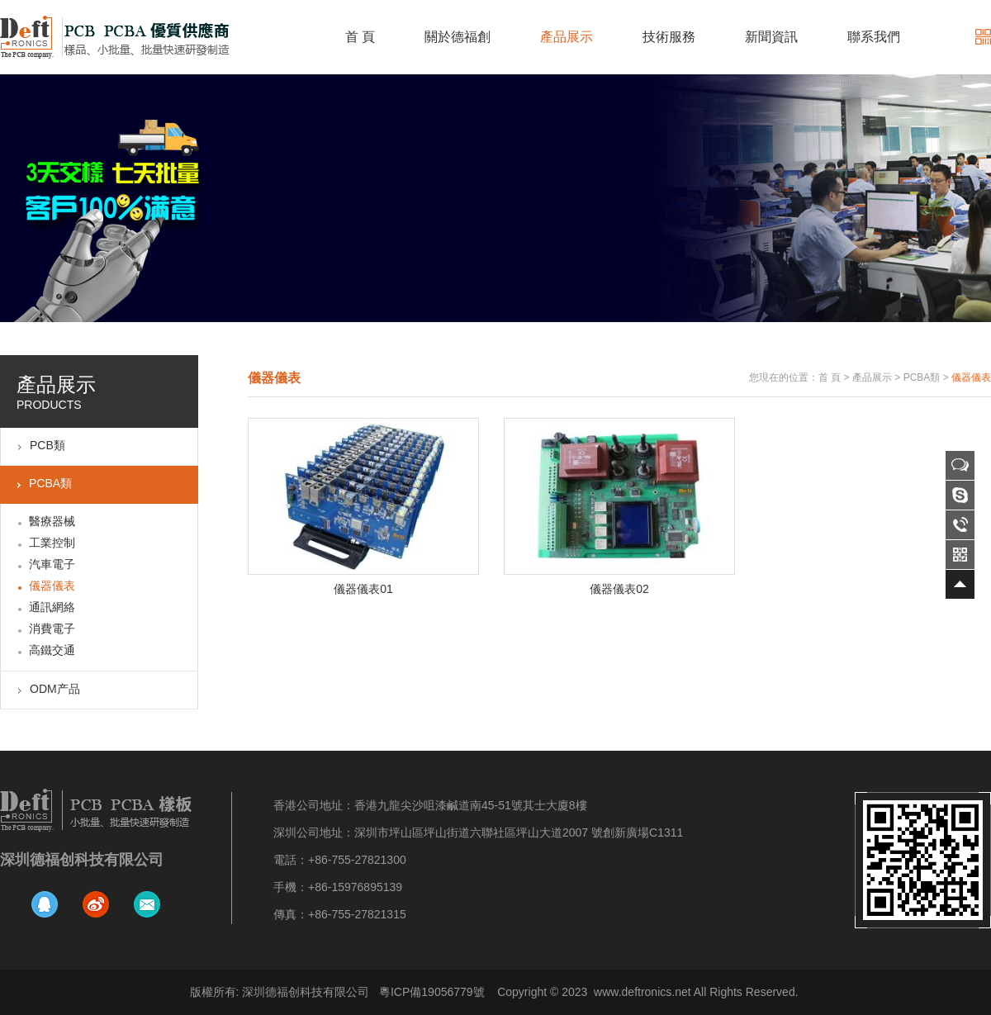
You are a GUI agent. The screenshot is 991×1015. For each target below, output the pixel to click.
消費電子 (52, 628)
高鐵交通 (52, 650)
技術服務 (668, 37)
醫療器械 (52, 521)
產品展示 (566, 37)
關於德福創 (457, 37)
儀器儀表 (52, 585)
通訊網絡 (52, 607)
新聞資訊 (771, 37)
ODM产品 (55, 688)
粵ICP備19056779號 (432, 991)
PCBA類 (50, 483)
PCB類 (47, 445)
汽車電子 (52, 564)
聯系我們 (873, 37)
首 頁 (360, 37)
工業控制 (52, 542)
